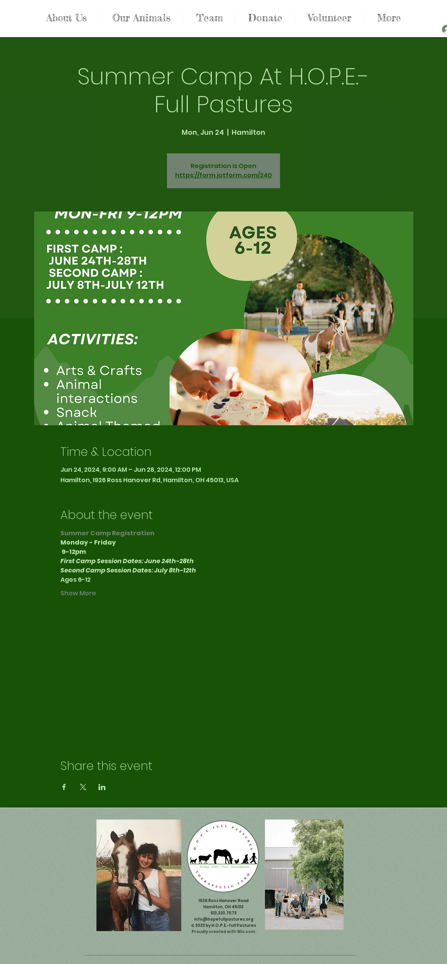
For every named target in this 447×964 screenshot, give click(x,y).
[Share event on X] (83, 787)
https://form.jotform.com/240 (223, 175)
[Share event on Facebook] (64, 787)
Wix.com (246, 932)
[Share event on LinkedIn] (102, 787)
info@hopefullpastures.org (223, 919)
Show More (78, 593)
